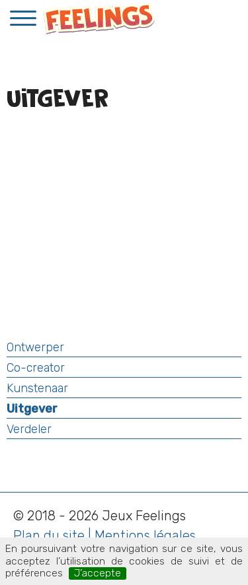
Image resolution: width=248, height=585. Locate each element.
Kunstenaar (37, 388)
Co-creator (36, 368)
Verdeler (29, 429)
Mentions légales (145, 535)
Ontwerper (35, 347)
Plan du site (49, 535)
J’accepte (97, 573)
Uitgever (32, 408)
